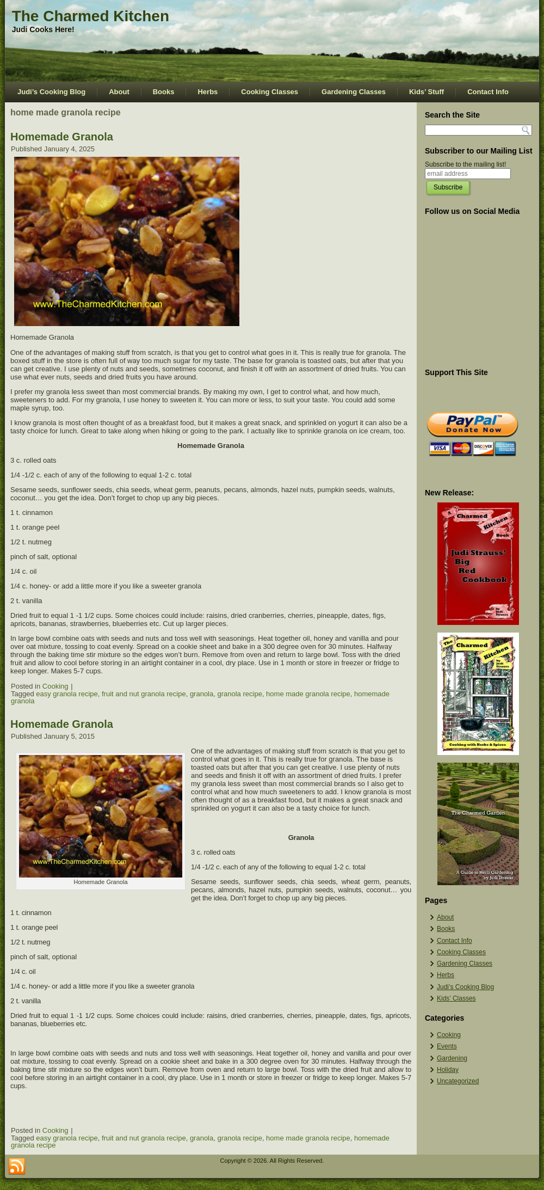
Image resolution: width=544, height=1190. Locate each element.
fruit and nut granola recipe (144, 694)
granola (201, 694)
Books (164, 92)
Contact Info (488, 92)
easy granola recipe (66, 694)
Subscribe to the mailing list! (465, 164)
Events (447, 1046)
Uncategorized (458, 1081)
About (119, 92)
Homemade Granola (61, 137)
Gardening (452, 1058)
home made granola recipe (308, 694)
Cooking (55, 686)
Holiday (448, 1070)
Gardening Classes (354, 92)
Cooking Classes (269, 92)
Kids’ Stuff (426, 92)
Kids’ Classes (456, 998)
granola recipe (239, 694)
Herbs (207, 92)
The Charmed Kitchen (90, 16)
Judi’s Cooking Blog (51, 92)
